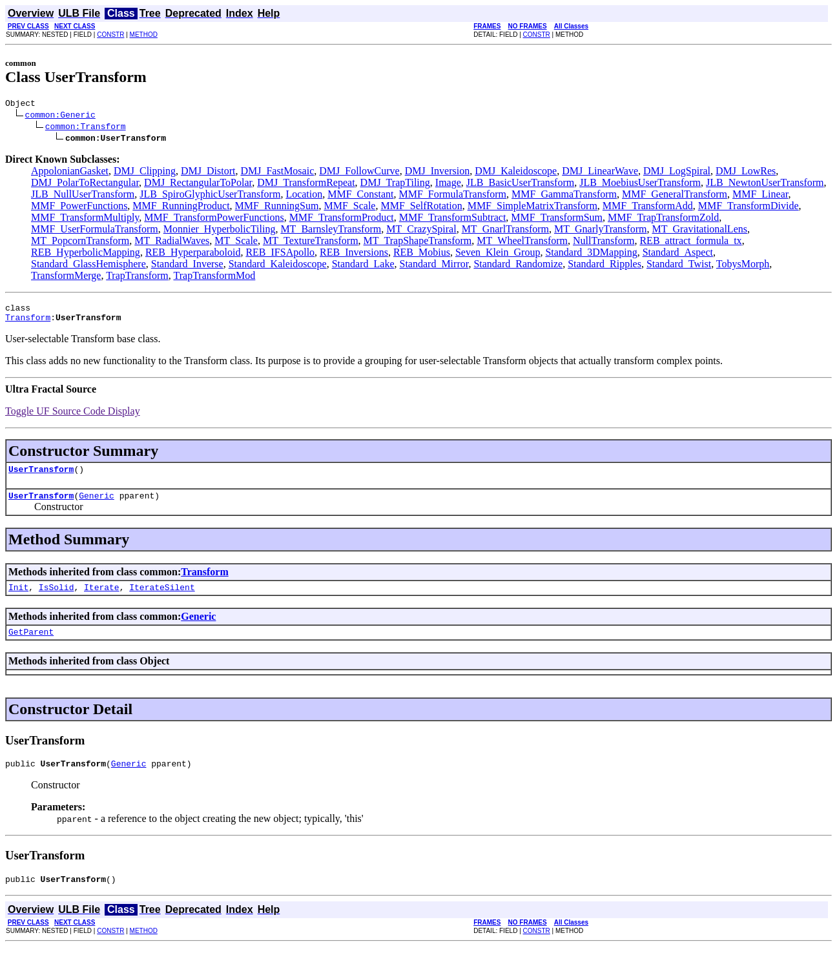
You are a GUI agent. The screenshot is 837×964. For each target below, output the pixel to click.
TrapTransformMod (214, 277)
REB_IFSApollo (280, 254)
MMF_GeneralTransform (674, 195)
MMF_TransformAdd (648, 207)
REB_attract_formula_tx (690, 242)
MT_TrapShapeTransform (418, 242)
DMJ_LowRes (746, 172)
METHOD (144, 34)
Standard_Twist (678, 265)
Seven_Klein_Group (498, 254)
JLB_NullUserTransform (82, 195)
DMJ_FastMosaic (277, 172)
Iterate (101, 598)
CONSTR (110, 34)
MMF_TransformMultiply (85, 219)
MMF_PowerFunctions (79, 207)
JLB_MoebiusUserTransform (640, 184)
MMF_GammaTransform (564, 195)
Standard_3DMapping (591, 254)
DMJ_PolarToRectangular (85, 184)
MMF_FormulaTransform (453, 195)
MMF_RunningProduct (180, 207)
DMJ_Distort (208, 172)
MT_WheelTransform (522, 242)
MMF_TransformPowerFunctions (214, 219)
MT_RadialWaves (171, 242)
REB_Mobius (421, 254)
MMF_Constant (360, 195)
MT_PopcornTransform (80, 242)
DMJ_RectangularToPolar (198, 184)
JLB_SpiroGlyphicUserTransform (210, 195)
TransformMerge (66, 277)
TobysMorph (742, 265)
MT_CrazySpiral (421, 230)
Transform (27, 323)
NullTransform (603, 242)
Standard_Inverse (187, 265)
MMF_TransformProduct (341, 219)
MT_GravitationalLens (699, 230)
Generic (96, 505)
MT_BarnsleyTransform (330, 230)
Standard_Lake (363, 265)
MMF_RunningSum (277, 207)
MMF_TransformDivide (748, 207)
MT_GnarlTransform (505, 230)
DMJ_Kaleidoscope (516, 172)
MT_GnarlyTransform (600, 230)
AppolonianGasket (69, 172)
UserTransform (41, 476)
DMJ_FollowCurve (359, 172)
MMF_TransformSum (557, 219)
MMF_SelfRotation (421, 207)
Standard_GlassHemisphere (88, 265)
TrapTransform (137, 277)
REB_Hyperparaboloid (193, 254)
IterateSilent (161, 598)
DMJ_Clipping (145, 172)
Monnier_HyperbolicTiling (219, 230)
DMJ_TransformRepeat (306, 184)
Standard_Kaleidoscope (278, 265)
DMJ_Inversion (437, 172)
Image (448, 184)
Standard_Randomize (518, 265)
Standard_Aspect (678, 254)
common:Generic (60, 116)
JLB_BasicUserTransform (520, 184)
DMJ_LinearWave (600, 172)
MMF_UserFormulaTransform (94, 230)
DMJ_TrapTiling (395, 184)
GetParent (31, 645)
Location (303, 195)
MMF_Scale (349, 207)
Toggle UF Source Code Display (72, 416)
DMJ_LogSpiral (676, 172)
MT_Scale (236, 242)
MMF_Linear (760, 195)
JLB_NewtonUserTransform (765, 184)
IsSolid (56, 598)
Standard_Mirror (434, 265)
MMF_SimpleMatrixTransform (532, 207)
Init (18, 598)
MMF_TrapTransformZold (663, 219)
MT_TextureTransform (310, 242)
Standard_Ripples (604, 265)
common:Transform (85, 128)
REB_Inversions (354, 254)
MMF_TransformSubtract (452, 219)
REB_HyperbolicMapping (85, 254)
